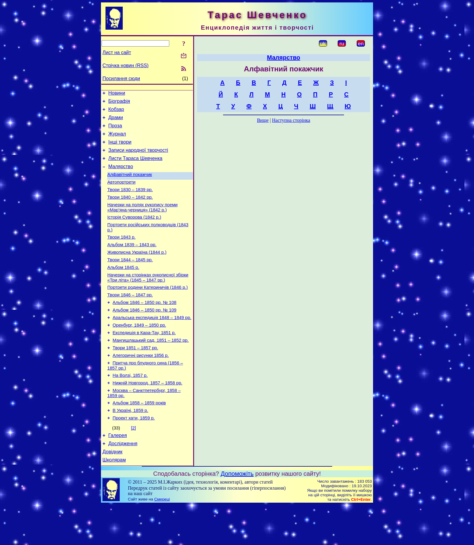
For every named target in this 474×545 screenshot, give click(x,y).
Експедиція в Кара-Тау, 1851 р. (144, 359)
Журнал (117, 139)
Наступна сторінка (291, 120)
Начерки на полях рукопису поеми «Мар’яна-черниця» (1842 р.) (142, 221)
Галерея (117, 472)
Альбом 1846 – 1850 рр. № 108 (145, 326)
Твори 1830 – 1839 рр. (130, 201)
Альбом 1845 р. (123, 287)
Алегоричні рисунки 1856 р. (141, 385)
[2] (133, 464)
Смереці (162, 539)
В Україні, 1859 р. (130, 445)
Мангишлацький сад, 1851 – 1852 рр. (151, 368)
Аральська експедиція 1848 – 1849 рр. (152, 343)
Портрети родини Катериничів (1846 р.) (147, 309)
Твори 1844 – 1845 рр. (130, 278)
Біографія (119, 103)
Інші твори (119, 148)
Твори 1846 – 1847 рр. (130, 317)
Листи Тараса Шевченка (135, 166)
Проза (115, 130)
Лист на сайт (116, 52)
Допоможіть (237, 513)
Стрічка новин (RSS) (125, 65)
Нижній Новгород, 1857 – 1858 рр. (148, 415)
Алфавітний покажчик (129, 184)
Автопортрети (121, 193)
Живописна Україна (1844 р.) (137, 270)
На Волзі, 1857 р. (130, 407)
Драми (115, 121)
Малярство (120, 175)
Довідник (112, 490)
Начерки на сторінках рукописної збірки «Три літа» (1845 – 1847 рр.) (147, 298)
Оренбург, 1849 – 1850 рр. (139, 351)
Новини (116, 93)
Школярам (114, 499)
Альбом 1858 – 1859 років (139, 437)
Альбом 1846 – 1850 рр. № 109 (145, 334)
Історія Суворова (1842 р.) (134, 231)
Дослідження (122, 481)
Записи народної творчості (138, 157)
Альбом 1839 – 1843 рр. (132, 261)
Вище (263, 120)
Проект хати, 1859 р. (134, 454)
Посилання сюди (121, 78)
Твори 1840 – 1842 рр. (130, 209)
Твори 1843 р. (121, 253)
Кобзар (116, 112)
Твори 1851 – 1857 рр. (135, 376)
